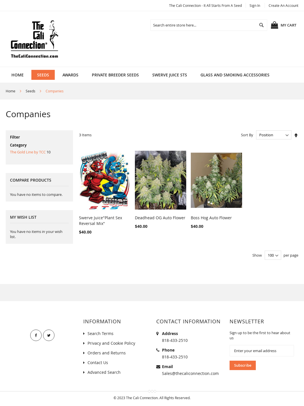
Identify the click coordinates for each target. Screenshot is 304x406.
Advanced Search (104, 372)
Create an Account (283, 5)
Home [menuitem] (17, 75)
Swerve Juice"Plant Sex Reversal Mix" (100, 220)
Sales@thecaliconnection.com (190, 373)
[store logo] (34, 39)
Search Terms (101, 333)
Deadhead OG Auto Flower (160, 217)
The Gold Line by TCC (28, 152)
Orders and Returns (107, 353)
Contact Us (98, 362)
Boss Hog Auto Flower (211, 217)
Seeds (30, 91)
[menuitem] (43, 75)
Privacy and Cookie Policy (111, 343)
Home (10, 91)
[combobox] (208, 25)
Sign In (255, 5)
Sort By (247, 134)
